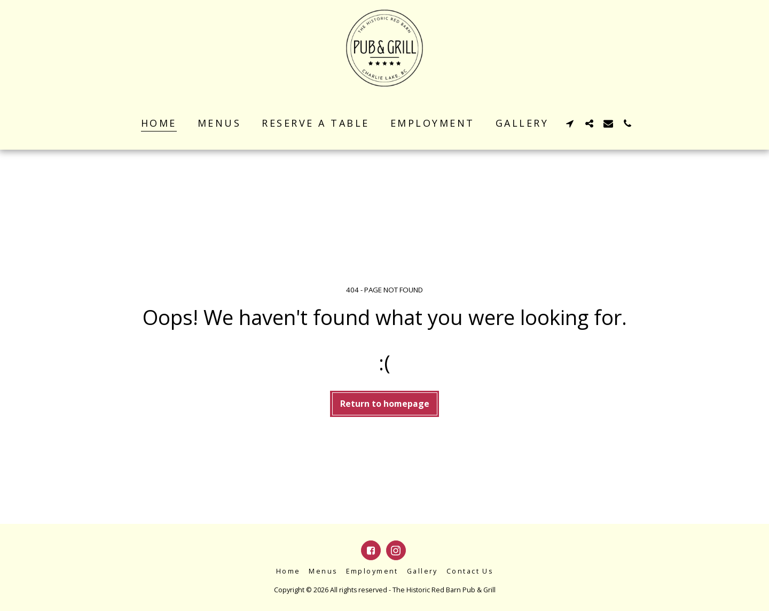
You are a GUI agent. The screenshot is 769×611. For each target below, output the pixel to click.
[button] (570, 123)
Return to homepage (384, 403)
